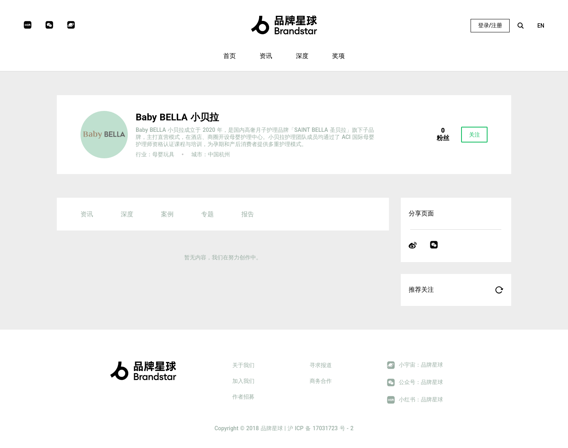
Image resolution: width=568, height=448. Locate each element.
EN (540, 25)
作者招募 (243, 397)
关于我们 (243, 365)
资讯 (266, 56)
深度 (302, 56)
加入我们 (243, 381)
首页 (229, 56)
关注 (474, 134)
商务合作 (321, 381)
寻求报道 (321, 365)
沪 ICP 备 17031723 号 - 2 (320, 428)
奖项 (338, 56)
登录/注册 (490, 25)
